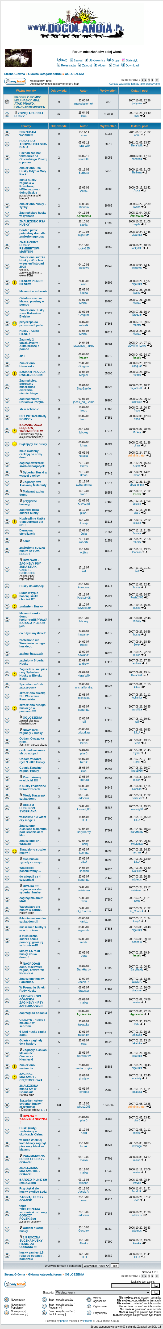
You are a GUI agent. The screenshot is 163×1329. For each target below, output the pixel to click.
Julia (84, 533)
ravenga (83, 1091)
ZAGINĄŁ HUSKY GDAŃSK (31, 1199)
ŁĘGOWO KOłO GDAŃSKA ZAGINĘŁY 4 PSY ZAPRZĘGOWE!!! (31, 1001)
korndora (83, 587)
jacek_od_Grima (83, 402)
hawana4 (84, 634)
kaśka (84, 292)
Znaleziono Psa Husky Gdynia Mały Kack (32, 171)
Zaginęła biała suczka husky (29, 511)
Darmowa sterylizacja (27, 532)
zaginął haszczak (31, 653)
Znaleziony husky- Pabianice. (32, 980)
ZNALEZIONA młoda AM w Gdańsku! (28, 1089)
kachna (83, 852)
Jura (83, 955)
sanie (26, 541)
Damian (136, 552)
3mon (83, 475)
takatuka (83, 1024)
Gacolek (83, 1230)
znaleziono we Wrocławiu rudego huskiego (32, 643)
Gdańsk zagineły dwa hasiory (31, 1042)
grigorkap (84, 732)
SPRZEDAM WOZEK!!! (27, 134)
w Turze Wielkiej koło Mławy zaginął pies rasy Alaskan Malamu (32, 1144)
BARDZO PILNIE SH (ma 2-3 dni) (33, 1181)
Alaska (84, 1243)
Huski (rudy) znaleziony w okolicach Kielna (31, 1131)
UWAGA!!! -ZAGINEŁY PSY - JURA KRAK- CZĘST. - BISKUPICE (31, 567)
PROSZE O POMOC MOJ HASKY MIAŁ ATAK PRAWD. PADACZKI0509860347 (29, 102)
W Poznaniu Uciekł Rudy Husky (32, 989)
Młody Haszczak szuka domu (32, 797)
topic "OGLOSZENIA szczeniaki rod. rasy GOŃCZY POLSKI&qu (33, 1212)
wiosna (83, 1182)
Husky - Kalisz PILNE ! (29, 332)
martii (83, 942)
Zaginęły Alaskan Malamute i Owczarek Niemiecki (33, 1054)
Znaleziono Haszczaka (27, 364)
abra (84, 135)
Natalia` (84, 455)
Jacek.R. (84, 981)
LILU (137, 732)
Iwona (136, 206)
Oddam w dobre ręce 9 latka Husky (32, 760)
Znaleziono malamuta (27, 1066)
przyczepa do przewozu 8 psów (31, 323)
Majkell (83, 375)
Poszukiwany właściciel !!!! (30, 779)
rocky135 (84, 248)
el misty (84, 1078)
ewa (83, 115)
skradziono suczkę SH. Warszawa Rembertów (32, 696)
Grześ (83, 466)
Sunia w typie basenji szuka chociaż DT (29, 596)
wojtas (84, 552)
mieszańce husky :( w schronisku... (32, 928)
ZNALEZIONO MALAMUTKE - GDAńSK (29, 1171)
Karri (84, 1132)
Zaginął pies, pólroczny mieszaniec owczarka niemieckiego (28, 387)
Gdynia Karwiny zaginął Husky (30, 769)
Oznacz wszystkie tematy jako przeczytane (134, 83)
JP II (22, 356)
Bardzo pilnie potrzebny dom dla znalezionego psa (32, 233)
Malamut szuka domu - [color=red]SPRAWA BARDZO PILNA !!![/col (33, 620)
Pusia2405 (84, 597)
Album (100, 65)
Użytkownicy (95, 60)
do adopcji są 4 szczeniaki (29, 878)
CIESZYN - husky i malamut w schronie (32, 1023)
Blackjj (84, 843)
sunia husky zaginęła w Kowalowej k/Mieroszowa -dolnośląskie (29, 186)
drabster (83, 990)
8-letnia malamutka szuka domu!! (32, 920)
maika (83, 1002)
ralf (84, 721)
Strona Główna (14, 73)
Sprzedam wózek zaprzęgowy (31, 686)
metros (137, 374)
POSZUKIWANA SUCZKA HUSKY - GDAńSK (32, 1159)
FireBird (84, 779)
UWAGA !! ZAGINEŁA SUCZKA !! (33, 1119)
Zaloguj (85, 65)
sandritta (83, 159)
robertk (83, 325)
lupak (83, 789)
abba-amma (84, 484)
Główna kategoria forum (45, 73)
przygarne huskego (28, 502)
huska (136, 587)
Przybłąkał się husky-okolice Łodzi (33, 1190)
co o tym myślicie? (32, 633)
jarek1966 (137, 770)
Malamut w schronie (33, 291)
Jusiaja (137, 503)
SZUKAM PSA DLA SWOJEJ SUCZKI (32, 373)
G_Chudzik (84, 911)
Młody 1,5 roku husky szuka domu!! (29, 954)
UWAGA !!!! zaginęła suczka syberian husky (30, 889)
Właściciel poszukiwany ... (30, 869)
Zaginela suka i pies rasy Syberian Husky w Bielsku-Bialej (33, 674)
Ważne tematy (25, 90)
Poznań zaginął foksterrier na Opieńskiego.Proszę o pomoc (33, 157)
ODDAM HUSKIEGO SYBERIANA (28, 808)
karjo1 (84, 921)
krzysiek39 (84, 607)
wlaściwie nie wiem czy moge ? (32, 818)
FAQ (62, 60)
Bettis (83, 743)
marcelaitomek (83, 103)
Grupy (113, 60)
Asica (83, 190)
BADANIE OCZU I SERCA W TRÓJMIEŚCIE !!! (31, 428)
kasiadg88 (83, 809)
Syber (136, 753)
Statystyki (130, 60)
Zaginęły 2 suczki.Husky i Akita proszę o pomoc (29, 344)
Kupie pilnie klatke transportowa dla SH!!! (32, 521)
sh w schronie (29, 409)
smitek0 (136, 798)
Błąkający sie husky (33, 444)
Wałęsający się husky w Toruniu (31, 908)
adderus (83, 798)
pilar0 (83, 512)
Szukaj (76, 60)
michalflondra (83, 687)
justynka (137, 103)
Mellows (83, 267)
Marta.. (83, 303)
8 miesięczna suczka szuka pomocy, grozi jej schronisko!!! (31, 940)
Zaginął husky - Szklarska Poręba (31, 400)
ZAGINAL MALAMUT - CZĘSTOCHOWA (31, 1077)
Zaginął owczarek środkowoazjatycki (32, 464)
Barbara (84, 172)
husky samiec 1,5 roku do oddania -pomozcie (31, 1255)
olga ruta (84, 234)
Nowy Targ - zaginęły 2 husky (31, 731)
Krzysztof (84, 503)
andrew (84, 663)
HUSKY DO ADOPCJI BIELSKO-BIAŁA (33, 144)
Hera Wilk (83, 145)
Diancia (84, 207)
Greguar (83, 314)
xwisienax (137, 843)
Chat (114, 65)
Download (130, 65)
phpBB (64, 1320)
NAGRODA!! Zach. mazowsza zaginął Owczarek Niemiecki (31, 968)
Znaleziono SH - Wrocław (30, 842)
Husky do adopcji (31, 586)
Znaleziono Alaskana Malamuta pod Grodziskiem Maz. (33, 830)
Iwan (84, 901)
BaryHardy (84, 832)
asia (83, 284)
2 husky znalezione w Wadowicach (32, 787)
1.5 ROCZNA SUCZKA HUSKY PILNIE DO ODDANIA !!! (31, 1242)
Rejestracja (66, 65)
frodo (84, 410)
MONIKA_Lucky (83, 345)
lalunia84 (137, 401)
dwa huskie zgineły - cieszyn (31, 860)
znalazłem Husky (31, 606)
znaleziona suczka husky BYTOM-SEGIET (32, 551)
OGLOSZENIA (74, 73)
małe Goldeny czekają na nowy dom (30, 454)
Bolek (83, 644)
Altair (137, 687)
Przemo (87, 1320)
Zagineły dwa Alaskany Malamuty (33, 483)
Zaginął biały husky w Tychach (32, 214)
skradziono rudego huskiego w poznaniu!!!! (32, 708)
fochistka (83, 697)
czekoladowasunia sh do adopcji (32, 752)
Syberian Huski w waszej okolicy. (33, 474)
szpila (83, 224)
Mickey (83, 432)
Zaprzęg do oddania (33, 1012)
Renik (83, 762)
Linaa (83, 445)
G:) (84, 570)
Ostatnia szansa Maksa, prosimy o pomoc (31, 301)
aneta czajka (84, 1068)
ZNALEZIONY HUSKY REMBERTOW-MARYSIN (29, 246)
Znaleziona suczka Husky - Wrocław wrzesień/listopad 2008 (32, 262)
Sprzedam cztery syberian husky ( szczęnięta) (31, 1103)
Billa (136, 1024)
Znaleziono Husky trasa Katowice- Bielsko (31, 313)
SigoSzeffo (84, 388)
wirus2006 (83, 1106)
